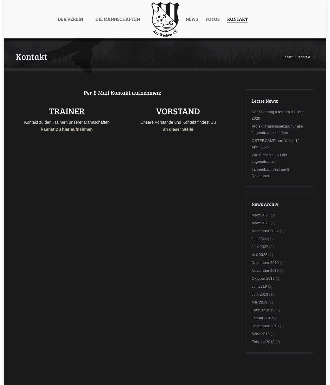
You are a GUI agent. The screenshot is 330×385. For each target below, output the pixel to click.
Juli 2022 (259, 239)
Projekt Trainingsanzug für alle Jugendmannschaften (277, 129)
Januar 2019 (262, 318)
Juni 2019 (260, 294)
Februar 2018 (263, 342)
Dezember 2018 (265, 326)
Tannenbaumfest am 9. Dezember (271, 172)
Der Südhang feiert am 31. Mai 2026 (277, 115)
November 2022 (265, 231)
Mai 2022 (259, 254)
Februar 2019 (263, 310)
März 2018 (260, 334)
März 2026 (260, 215)
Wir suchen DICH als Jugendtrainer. (269, 158)
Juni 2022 (260, 247)
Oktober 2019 (263, 278)
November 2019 (265, 270)
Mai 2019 (259, 302)
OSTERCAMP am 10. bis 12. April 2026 (276, 143)
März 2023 (260, 223)
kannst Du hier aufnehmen (67, 129)
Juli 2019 (259, 286)
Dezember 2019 (265, 262)
